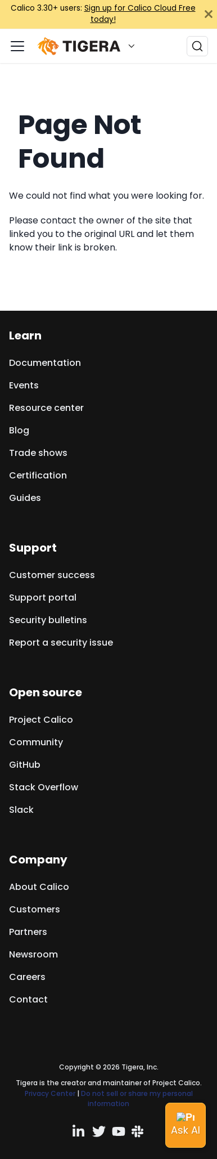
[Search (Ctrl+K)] (197, 46)
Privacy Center (50, 1093)
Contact (28, 999)
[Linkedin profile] (79, 1131)
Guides (25, 497)
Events (24, 385)
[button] (89, 46)
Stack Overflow (43, 787)
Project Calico (41, 719)
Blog (19, 430)
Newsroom (33, 954)
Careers (27, 976)
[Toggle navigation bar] (17, 46)
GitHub (24, 764)
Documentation (45, 362)
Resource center (46, 407)
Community (36, 742)
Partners (28, 931)
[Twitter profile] (99, 1131)
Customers (34, 909)
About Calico (39, 886)
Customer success (52, 575)
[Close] (208, 14)
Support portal (42, 597)
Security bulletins (48, 620)
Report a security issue (61, 642)
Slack (21, 809)
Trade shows (38, 452)
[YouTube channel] (119, 1131)
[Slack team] (138, 1131)
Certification (38, 475)
